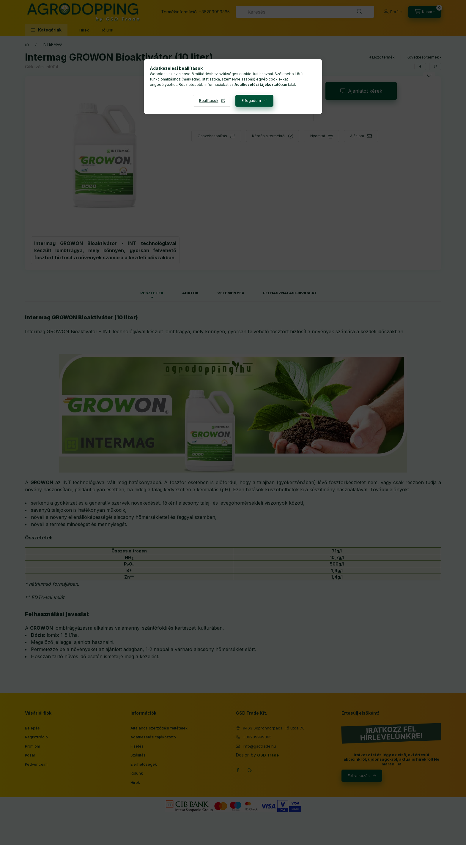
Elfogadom (251, 100)
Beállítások (208, 100)
